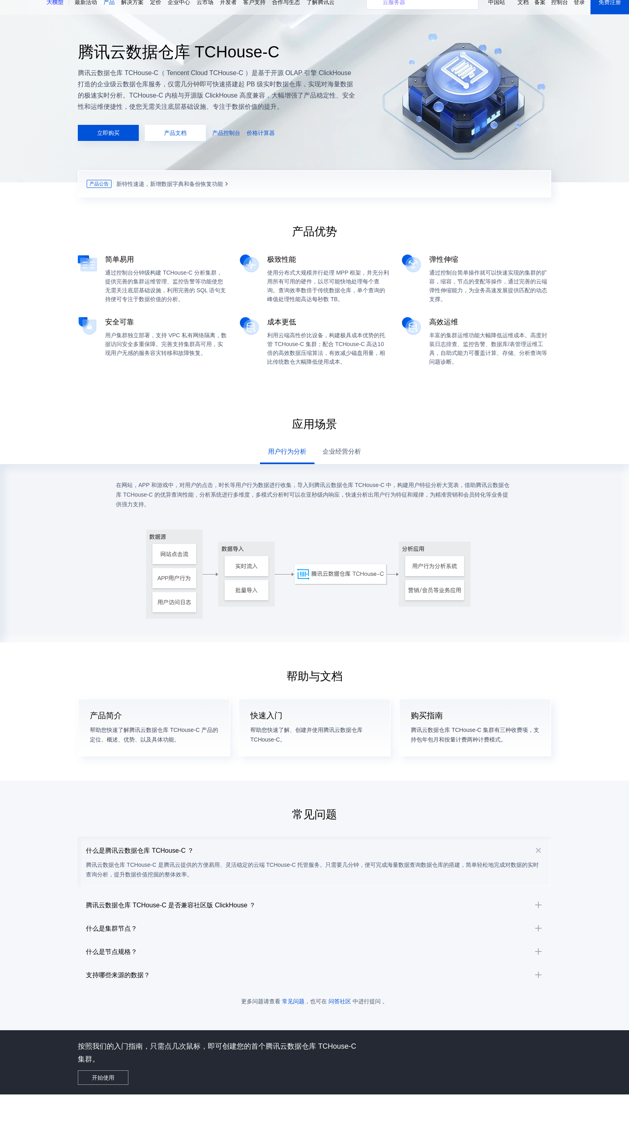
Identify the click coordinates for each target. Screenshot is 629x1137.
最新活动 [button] (86, 12)
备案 (540, 12)
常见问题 (293, 1043)
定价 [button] (155, 12)
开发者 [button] (228, 12)
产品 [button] (109, 12)
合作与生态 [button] (286, 12)
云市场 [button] (205, 12)
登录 (579, 12)
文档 (523, 12)
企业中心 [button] (179, 12)
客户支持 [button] (254, 12)
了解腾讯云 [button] (320, 12)
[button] (55, 12)
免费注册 (610, 12)
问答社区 (340, 1043)
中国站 (496, 12)
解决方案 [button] (132, 12)
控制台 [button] (559, 12)
